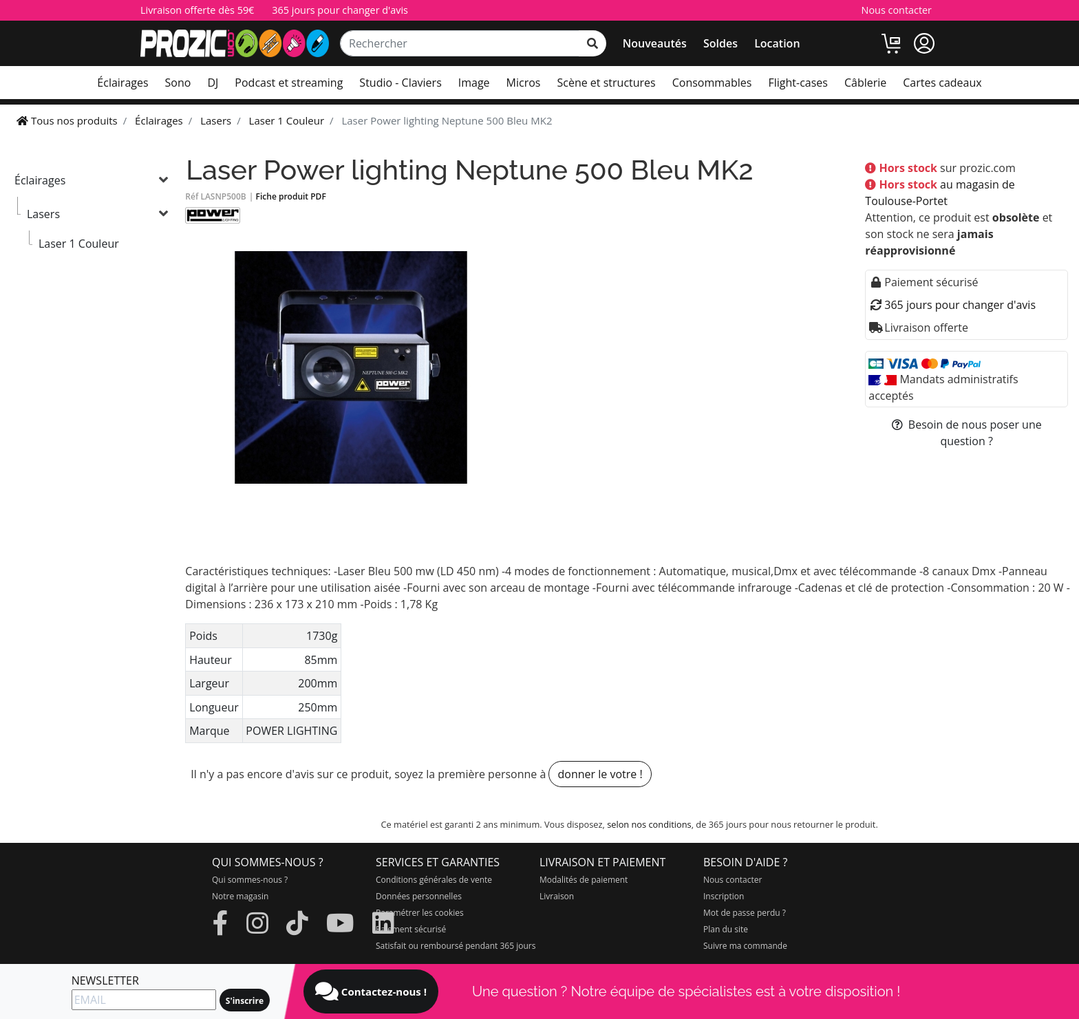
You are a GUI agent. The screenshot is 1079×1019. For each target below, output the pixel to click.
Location (777, 43)
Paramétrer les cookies (420, 913)
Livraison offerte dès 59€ (197, 10)
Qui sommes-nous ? (250, 880)
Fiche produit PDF (291, 196)
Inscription (723, 896)
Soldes (720, 43)
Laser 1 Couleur (79, 243)
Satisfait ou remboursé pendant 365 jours (455, 946)
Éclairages (122, 82)
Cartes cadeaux (942, 82)
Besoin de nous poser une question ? (967, 433)
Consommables (712, 82)
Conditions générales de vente (434, 880)
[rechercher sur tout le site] (592, 43)
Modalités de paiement (584, 880)
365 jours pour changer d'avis (340, 10)
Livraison (557, 896)
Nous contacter (897, 10)
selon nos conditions (649, 824)
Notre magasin (240, 896)
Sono (178, 82)
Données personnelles (419, 896)
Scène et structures (606, 82)
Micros (523, 82)
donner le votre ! (599, 774)
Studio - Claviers (400, 82)
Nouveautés (655, 43)
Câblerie (865, 82)
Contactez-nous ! (371, 991)
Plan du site (725, 929)
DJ (212, 82)
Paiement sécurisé (411, 929)
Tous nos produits (67, 120)
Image (474, 82)
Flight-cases (797, 82)
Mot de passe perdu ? (744, 913)
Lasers (43, 214)
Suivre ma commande (745, 946)
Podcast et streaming (289, 82)
